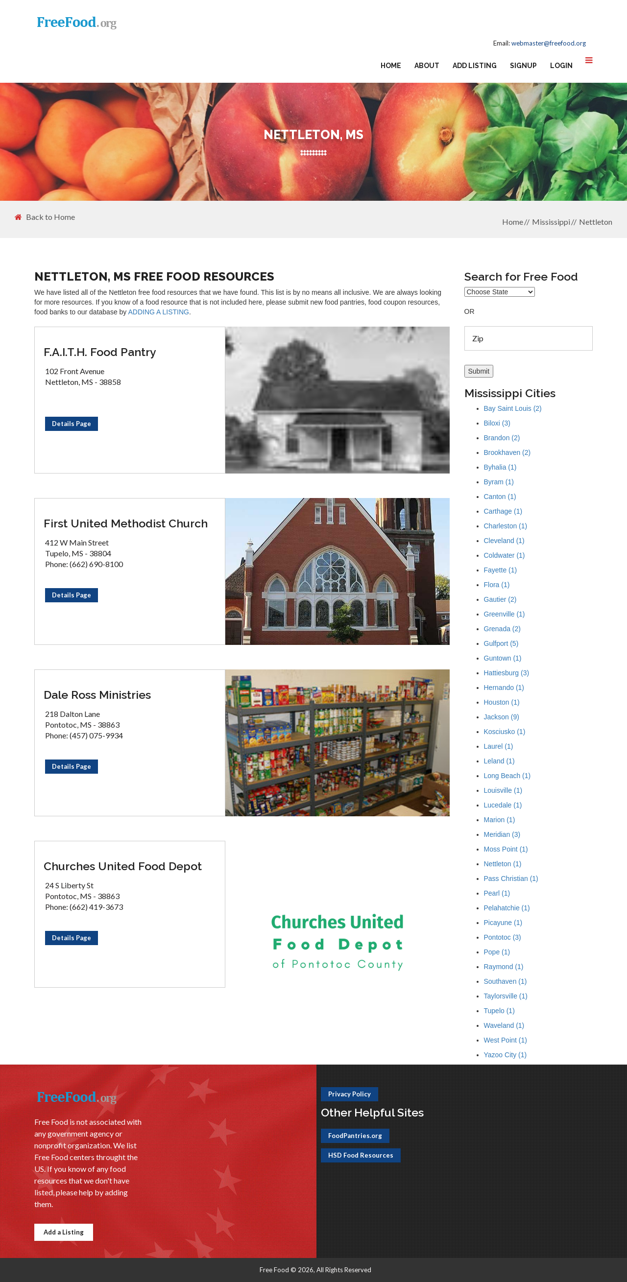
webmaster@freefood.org (548, 43)
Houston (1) (502, 702)
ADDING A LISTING (158, 312)
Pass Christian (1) (511, 878)
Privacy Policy (349, 1094)
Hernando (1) (504, 687)
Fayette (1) (500, 570)
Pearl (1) (497, 893)
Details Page (71, 423)
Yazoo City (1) (505, 1055)
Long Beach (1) (507, 776)
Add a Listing (64, 1232)
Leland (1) (499, 761)
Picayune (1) (503, 922)
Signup (523, 66)
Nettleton (595, 221)
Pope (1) (497, 952)
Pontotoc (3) (502, 937)
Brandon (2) (502, 438)
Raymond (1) (504, 967)
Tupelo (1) (499, 1011)
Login (561, 66)
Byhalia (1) (500, 467)
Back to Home (45, 217)
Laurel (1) (498, 746)
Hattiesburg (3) (507, 673)
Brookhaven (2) (507, 452)
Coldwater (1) (504, 555)
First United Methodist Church (126, 523)
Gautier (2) (500, 599)
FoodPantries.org (355, 1136)
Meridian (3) (502, 834)
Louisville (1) (503, 790)
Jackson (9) (501, 717)
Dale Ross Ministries (97, 694)
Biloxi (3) (497, 423)
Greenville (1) (504, 614)
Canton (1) (500, 496)
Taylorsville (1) (506, 996)
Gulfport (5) (501, 643)
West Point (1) (505, 1040)
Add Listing (475, 66)
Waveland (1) (504, 1025)
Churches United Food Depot (123, 866)
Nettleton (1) (503, 864)
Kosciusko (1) (505, 732)
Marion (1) (499, 820)
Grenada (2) (502, 629)
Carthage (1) (503, 511)
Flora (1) (497, 585)
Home (391, 66)
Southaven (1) (505, 981)
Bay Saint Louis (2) (513, 408)
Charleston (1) (506, 526)
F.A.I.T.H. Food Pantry (100, 351)
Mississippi (551, 221)
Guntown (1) (503, 658)
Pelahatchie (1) (507, 908)
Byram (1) (499, 482)
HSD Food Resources (360, 1155)
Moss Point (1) (506, 849)
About (426, 66)
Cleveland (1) (504, 541)
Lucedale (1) (503, 805)
